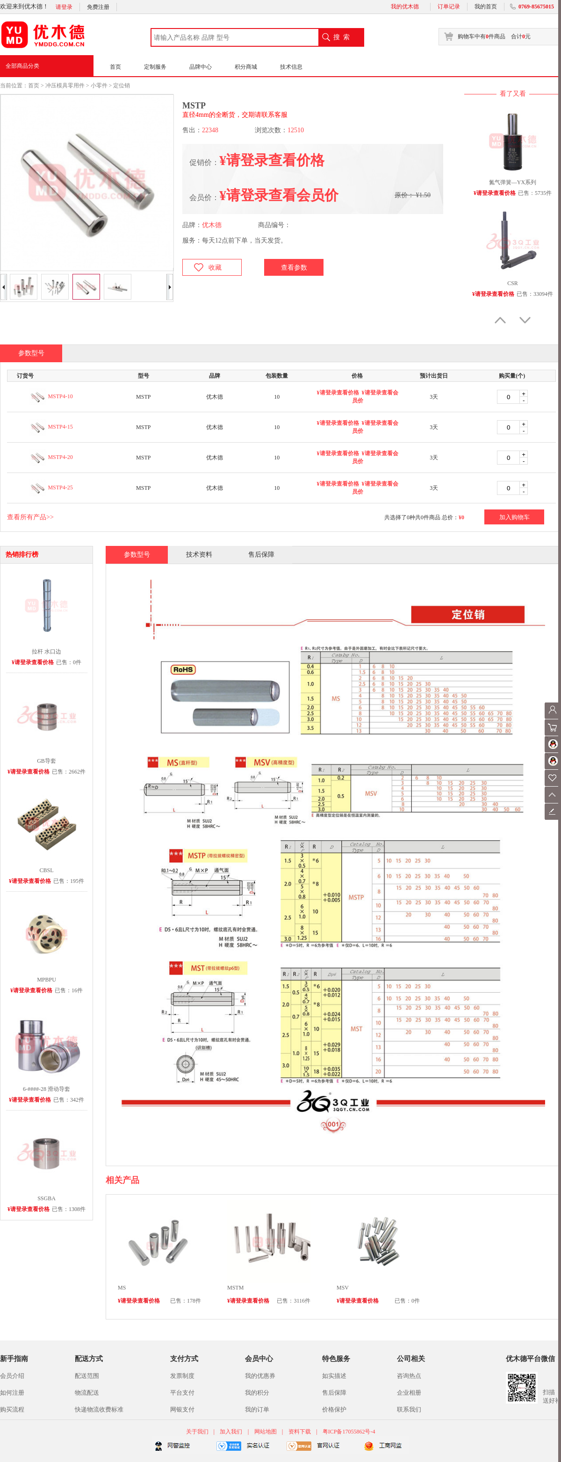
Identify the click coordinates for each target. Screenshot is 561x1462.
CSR (512, 283)
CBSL (46, 870)
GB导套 (46, 761)
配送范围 (87, 1375)
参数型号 (137, 554)
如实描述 (334, 1375)
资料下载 (299, 1431)
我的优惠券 (260, 1375)
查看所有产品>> (30, 517)
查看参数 (294, 267)
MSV (343, 1287)
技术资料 (199, 554)
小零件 (99, 85)
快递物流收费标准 (99, 1409)
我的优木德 (405, 6)
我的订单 (257, 1409)
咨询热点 (409, 1375)
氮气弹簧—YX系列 (512, 182)
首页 (115, 67)
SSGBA (46, 1198)
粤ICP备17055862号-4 (349, 1431)
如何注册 (12, 1392)
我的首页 (486, 6)
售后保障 (261, 554)
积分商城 (246, 67)
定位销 (121, 85)
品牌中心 (200, 67)
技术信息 (291, 67)
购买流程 (12, 1409)
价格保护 (334, 1409)
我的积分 (257, 1392)
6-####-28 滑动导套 (46, 1089)
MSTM (235, 1287)
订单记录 (449, 6)
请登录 (64, 7)
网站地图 (265, 1431)
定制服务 (155, 67)
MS (122, 1287)
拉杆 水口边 (46, 651)
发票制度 (182, 1375)
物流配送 (87, 1392)
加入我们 (231, 1431)
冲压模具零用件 (65, 85)
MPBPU (46, 979)
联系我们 (409, 1409)
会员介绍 (12, 1375)
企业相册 (409, 1392)
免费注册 (98, 7)
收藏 (215, 267)
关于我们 (198, 1431)
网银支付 (182, 1409)
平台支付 (182, 1392)
